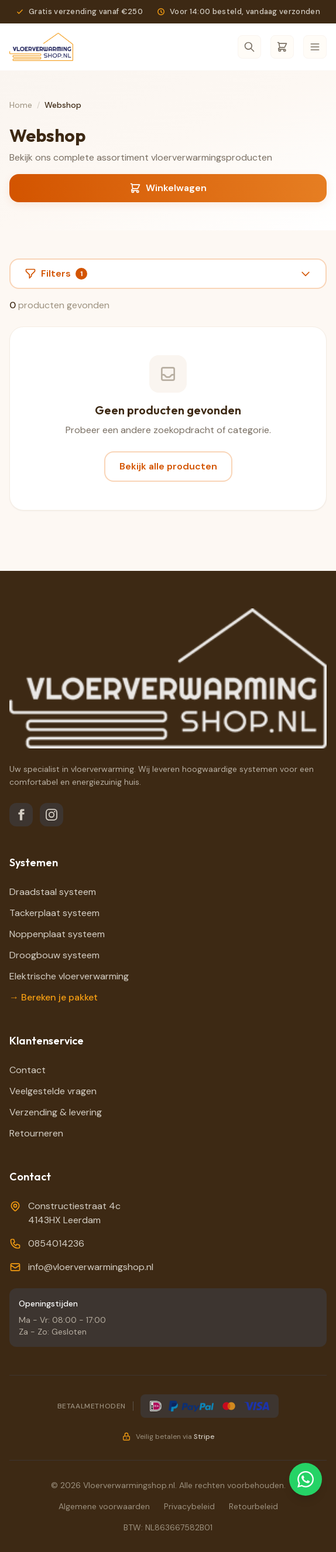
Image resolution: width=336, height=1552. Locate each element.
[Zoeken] (249, 47)
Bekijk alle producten (168, 466)
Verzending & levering (55, 1112)
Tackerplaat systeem (54, 913)
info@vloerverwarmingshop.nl (90, 1267)
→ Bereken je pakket (53, 997)
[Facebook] (21, 814)
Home (20, 105)
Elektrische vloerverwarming (69, 976)
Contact (27, 1070)
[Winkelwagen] (282, 47)
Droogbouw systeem (54, 955)
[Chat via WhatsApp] (305, 1479)
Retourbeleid (253, 1506)
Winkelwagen (168, 188)
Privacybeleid (189, 1506)
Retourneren (36, 1133)
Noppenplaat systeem (57, 934)
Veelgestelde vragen (53, 1091)
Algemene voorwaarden (104, 1506)
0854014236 (56, 1243)
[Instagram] (51, 814)
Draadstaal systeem (52, 892)
